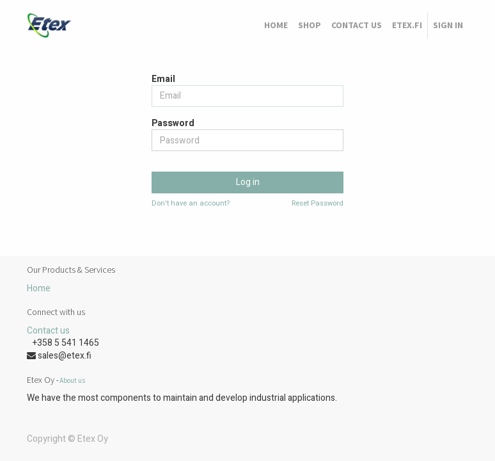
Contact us (48, 330)
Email (163, 79)
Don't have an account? (191, 203)
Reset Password (317, 203)
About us (72, 380)
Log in (248, 182)
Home (39, 288)
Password (173, 123)
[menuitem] (276, 25)
